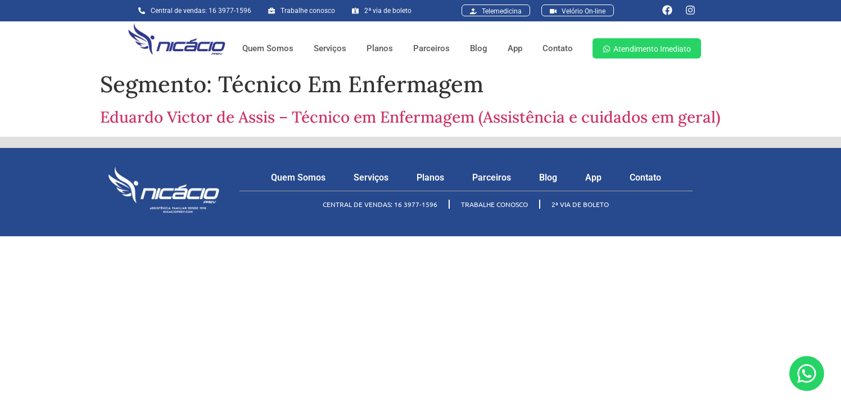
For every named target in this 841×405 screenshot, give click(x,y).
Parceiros (431, 48)
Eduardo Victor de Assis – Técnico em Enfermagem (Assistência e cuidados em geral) (410, 117)
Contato (557, 48)
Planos (380, 48)
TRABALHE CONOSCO (494, 204)
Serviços (330, 48)
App (515, 48)
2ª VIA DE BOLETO (580, 204)
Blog (478, 48)
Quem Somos (267, 48)
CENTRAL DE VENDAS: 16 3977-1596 (380, 204)
